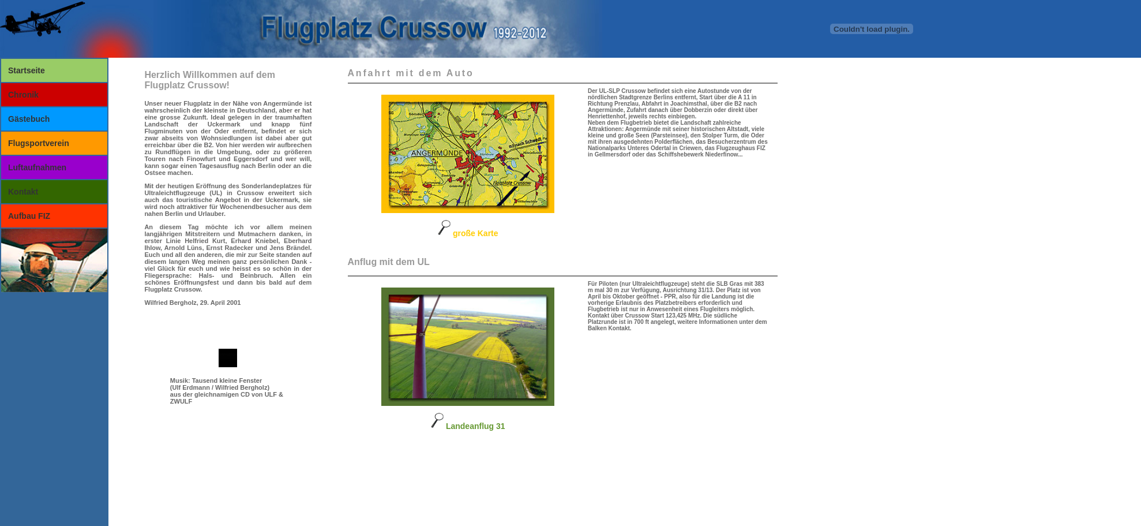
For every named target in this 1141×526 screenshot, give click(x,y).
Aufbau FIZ (29, 216)
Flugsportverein (38, 143)
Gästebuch (29, 119)
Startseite (26, 70)
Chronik (23, 94)
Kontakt (23, 191)
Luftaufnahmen (37, 167)
